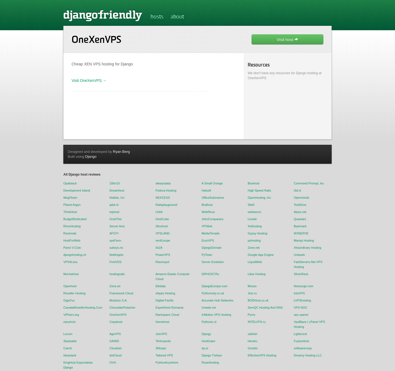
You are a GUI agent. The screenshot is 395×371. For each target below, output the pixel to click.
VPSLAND (163, 233)
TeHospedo (163, 341)
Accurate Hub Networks (217, 300)
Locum (67, 334)
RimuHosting (72, 226)
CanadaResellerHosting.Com (82, 307)
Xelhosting (255, 226)
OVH (112, 362)
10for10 (114, 183)
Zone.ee (114, 286)
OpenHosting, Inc (259, 197)
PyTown (207, 254)
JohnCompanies (213, 219)
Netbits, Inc (117, 197)
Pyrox (251, 314)
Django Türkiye (212, 355)
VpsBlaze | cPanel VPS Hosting (309, 324)
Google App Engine (261, 254)
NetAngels (116, 254)
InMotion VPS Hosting (216, 314)
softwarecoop (303, 348)
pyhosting (254, 240)
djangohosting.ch (74, 254)
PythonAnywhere (167, 362)
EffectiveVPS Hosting (262, 355)
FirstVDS (115, 262)
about (177, 17)
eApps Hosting (165, 293)
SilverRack (301, 274)
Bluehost (253, 183)
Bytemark (300, 226)
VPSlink (207, 226)
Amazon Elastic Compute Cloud (173, 276)
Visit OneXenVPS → (89, 80)
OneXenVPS (117, 314)
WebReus (208, 212)
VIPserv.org (71, 314)
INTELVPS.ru (257, 321)
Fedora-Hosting (166, 190)
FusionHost (301, 341)
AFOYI (114, 233)
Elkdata (161, 286)
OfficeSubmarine (213, 197)
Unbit (159, 212)
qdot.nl (114, 204)
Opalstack (70, 183)
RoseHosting (210, 362)
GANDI (114, 341)
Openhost (70, 286)
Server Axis (117, 226)
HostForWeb (71, 240)
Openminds (301, 197)
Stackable (70, 341)
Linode (252, 219)
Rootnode (70, 233)
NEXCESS (163, 197)
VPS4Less (70, 262)
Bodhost (207, 204)
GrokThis (115, 219)
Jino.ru (252, 293)
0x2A (159, 247)
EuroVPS (208, 240)
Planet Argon (72, 204)
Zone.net (253, 247)
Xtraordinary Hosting (307, 247)
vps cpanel (301, 314)
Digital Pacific (165, 300)
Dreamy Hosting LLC (308, 355)
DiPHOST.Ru (210, 274)
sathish (252, 334)
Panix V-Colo (72, 247)
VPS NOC (300, 307)
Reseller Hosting (74, 293)
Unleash (299, 254)
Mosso (252, 286)
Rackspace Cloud (167, 314)
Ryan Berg (121, 151)
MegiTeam (70, 197)
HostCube (162, 219)
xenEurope (163, 240)
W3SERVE (301, 233)
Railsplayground (166, 204)
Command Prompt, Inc (309, 183)
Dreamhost (116, 190)
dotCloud (115, 355)
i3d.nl (297, 190)
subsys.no (116, 247)
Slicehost (162, 226)
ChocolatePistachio (122, 307)
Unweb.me (209, 307)
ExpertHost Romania (170, 307)
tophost (114, 212)
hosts (157, 17)
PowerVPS (163, 254)
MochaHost (71, 274)
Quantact (300, 219)
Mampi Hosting (304, 240)
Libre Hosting (257, 274)
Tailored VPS (164, 355)
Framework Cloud (121, 293)
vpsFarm (115, 240)
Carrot (67, 348)
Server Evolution (213, 262)
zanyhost (69, 321)
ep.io (205, 348)
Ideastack (69, 355)
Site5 (251, 204)
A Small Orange (212, 183)
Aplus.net (300, 212)
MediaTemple (210, 233)
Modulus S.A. (118, 300)
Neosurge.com (304, 286)
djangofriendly (102, 15)
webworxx (254, 212)
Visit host (287, 39)
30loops (161, 348)
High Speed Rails (259, 190)
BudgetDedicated (74, 219)
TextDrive (300, 204)
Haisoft (206, 190)
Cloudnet (115, 348)
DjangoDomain (212, 247)
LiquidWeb (255, 262)
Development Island (76, 190)
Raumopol (162, 262)
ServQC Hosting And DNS (265, 307)
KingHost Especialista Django (77, 365)
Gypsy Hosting (257, 233)
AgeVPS (115, 334)
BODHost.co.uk (258, 300)
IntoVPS (299, 293)
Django (91, 156)
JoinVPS (161, 334)
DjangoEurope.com (214, 286)
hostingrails (117, 274)
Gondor (253, 348)
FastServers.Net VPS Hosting (308, 264)
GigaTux (69, 300)
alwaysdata (163, 183)
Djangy (206, 334)
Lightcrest (300, 334)
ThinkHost (70, 212)
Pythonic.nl (209, 321)
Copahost (115, 321)
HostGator (208, 341)
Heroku (252, 341)
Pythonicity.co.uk (213, 293)
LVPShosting (302, 300)
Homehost (162, 321)
